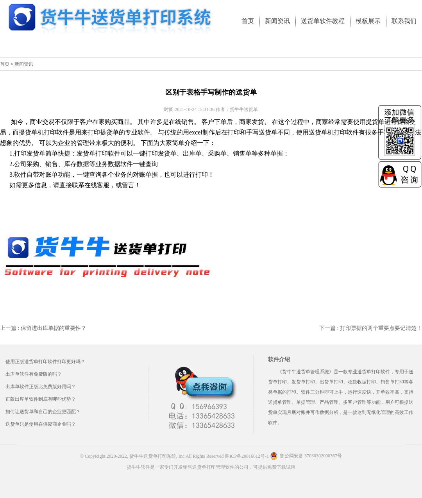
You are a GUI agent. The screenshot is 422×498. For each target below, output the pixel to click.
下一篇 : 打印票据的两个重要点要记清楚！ (370, 328)
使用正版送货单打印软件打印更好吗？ (45, 361)
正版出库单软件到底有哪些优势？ (40, 399)
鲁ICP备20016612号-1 (247, 456)
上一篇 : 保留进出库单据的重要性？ (43, 328)
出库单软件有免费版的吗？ (33, 374)
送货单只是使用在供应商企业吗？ (40, 424)
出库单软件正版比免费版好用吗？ (40, 386)
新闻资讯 (23, 64)
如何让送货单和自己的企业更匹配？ (42, 411)
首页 (4, 64)
